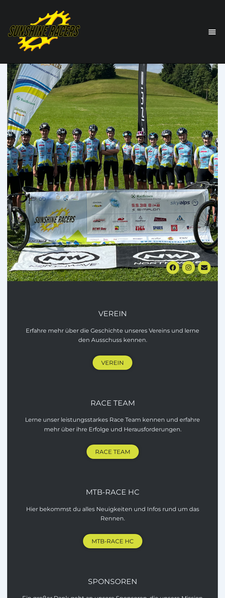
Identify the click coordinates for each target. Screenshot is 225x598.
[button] (212, 32)
